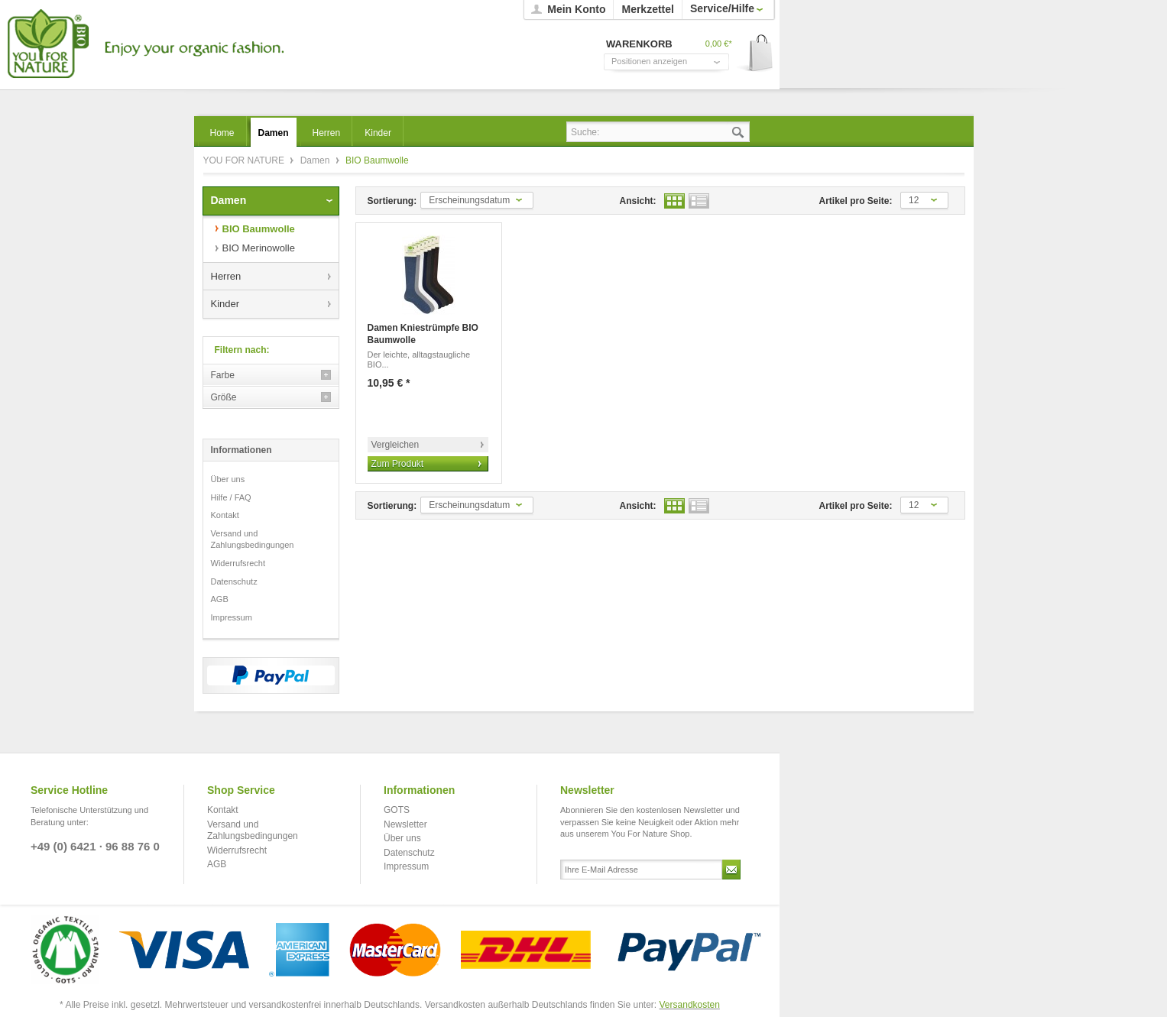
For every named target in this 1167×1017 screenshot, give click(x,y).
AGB (220, 599)
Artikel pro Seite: (856, 201)
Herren (226, 276)
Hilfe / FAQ (231, 497)
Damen (316, 160)
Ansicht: (638, 201)
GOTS (397, 810)
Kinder (225, 303)
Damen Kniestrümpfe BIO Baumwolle (423, 333)
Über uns (228, 479)
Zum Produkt (397, 463)
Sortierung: (392, 201)
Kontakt (225, 515)
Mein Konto (576, 9)
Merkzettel (647, 9)
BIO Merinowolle (258, 248)
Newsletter (405, 824)
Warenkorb (755, 53)
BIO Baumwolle (258, 229)
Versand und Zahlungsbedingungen (252, 539)
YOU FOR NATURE (143, 44)
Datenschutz (234, 581)
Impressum (231, 617)
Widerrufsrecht (238, 563)
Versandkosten (690, 1004)
